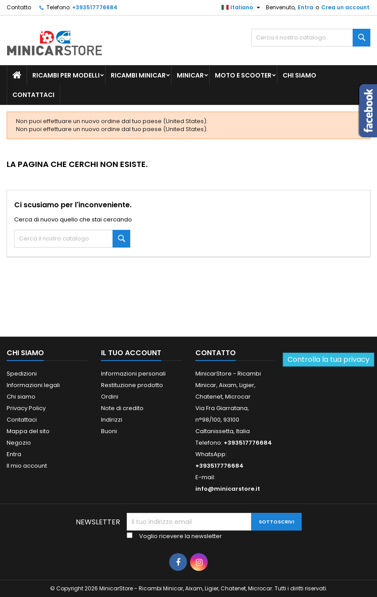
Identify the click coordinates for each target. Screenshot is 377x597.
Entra (305, 7)
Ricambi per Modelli (66, 75)
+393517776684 (94, 7)
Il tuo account (131, 353)
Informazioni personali (133, 373)
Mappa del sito (28, 431)
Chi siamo (299, 75)
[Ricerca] (310, 38)
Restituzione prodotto (132, 385)
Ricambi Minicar (138, 75)
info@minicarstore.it (227, 489)
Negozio (19, 442)
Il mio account (27, 465)
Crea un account (345, 7)
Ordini (109, 396)
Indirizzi (111, 419)
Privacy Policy (26, 408)
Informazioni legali (33, 385)
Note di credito (122, 408)
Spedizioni (22, 373)
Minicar (190, 75)
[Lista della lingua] (242, 7)
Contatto (19, 7)
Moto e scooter (243, 75)
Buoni (109, 431)
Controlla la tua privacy (328, 359)
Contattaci (33, 94)
